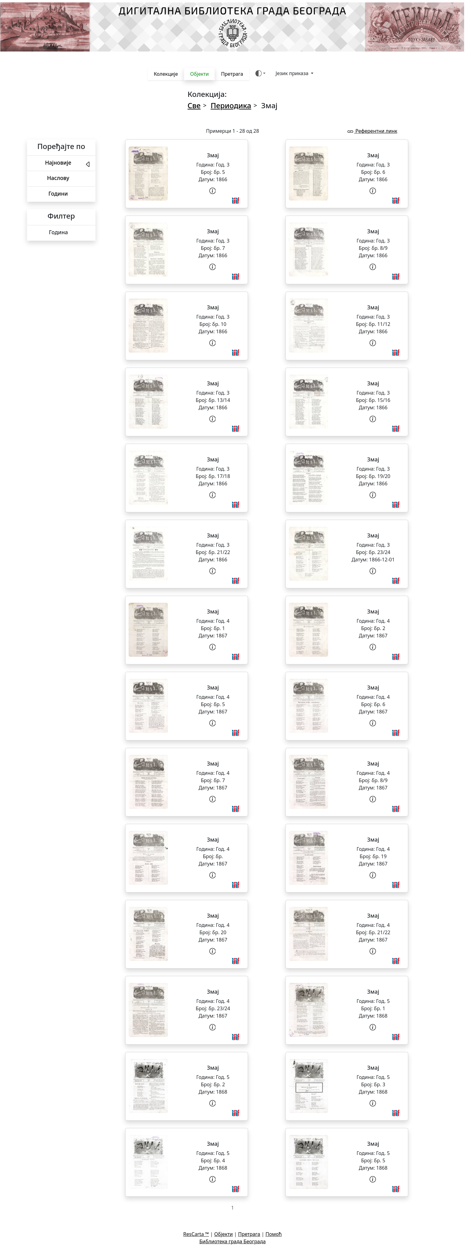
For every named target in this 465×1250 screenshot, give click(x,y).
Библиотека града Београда (232, 1241)
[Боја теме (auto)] (260, 73)
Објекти (199, 74)
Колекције (166, 74)
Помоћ (273, 1234)
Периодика (231, 105)
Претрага (232, 74)
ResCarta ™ (196, 1234)
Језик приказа (293, 73)
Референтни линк (372, 131)
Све (194, 105)
